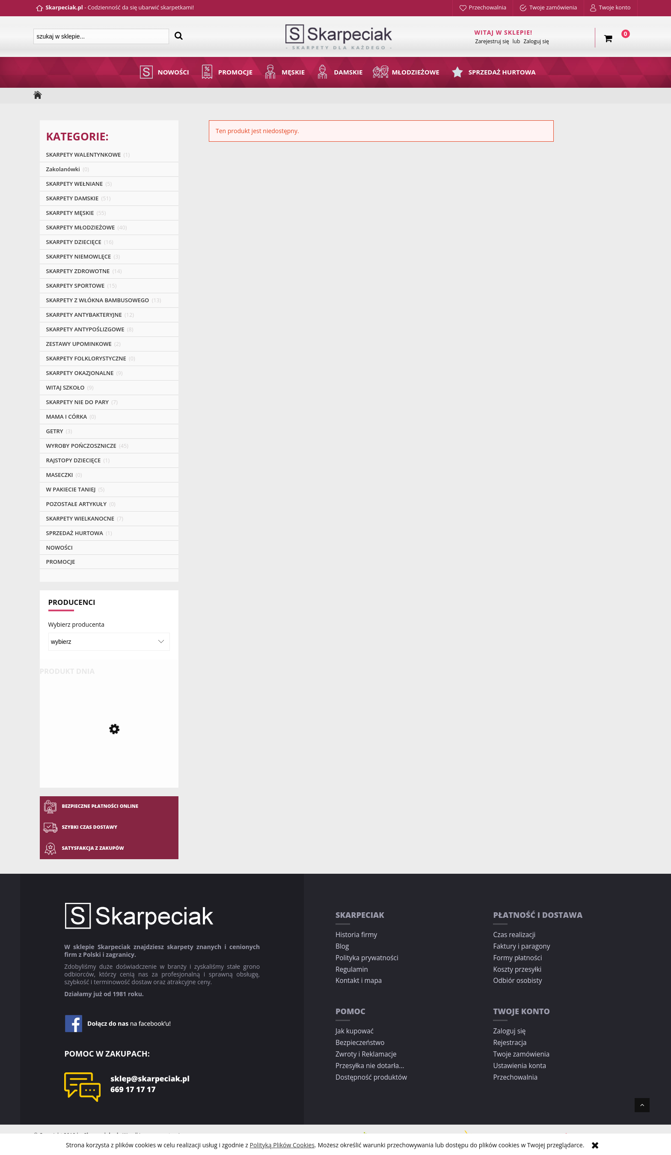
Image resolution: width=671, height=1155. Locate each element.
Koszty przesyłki (517, 969)
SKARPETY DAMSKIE (72, 198)
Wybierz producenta (76, 625)
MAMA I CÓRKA (66, 416)
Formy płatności (517, 957)
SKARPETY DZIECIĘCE (73, 242)
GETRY (54, 431)
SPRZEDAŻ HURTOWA (74, 533)
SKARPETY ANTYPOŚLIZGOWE (85, 329)
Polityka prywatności (367, 957)
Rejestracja (509, 1042)
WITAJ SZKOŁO (65, 387)
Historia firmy (356, 934)
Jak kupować (355, 1031)
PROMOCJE (60, 562)
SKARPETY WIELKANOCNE (80, 518)
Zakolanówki (63, 169)
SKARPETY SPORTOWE (75, 285)
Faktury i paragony (521, 946)
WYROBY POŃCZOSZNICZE (81, 445)
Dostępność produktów (371, 1077)
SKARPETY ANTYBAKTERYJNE (84, 315)
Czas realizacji (514, 934)
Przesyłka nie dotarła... (370, 1065)
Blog (342, 946)
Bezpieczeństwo (360, 1042)
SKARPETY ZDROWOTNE (78, 271)
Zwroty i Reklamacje (366, 1054)
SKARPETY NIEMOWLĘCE (78, 256)
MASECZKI (59, 475)
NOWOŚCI (59, 547)
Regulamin (352, 969)
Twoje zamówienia (521, 1054)
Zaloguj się (509, 1031)
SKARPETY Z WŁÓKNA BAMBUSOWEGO (97, 300)
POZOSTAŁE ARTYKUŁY (76, 504)
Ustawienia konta (519, 1065)
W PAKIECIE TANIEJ (71, 489)
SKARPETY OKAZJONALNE (80, 373)
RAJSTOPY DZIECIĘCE (73, 460)
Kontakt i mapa (359, 980)
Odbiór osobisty (517, 980)
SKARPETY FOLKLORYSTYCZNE (86, 358)
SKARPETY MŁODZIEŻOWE (80, 227)
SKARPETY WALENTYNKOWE (83, 154)
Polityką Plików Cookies (282, 1145)
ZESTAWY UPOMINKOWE (79, 344)
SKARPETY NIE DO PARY (77, 402)
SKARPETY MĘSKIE (70, 213)
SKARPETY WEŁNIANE (74, 184)
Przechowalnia (515, 1077)
